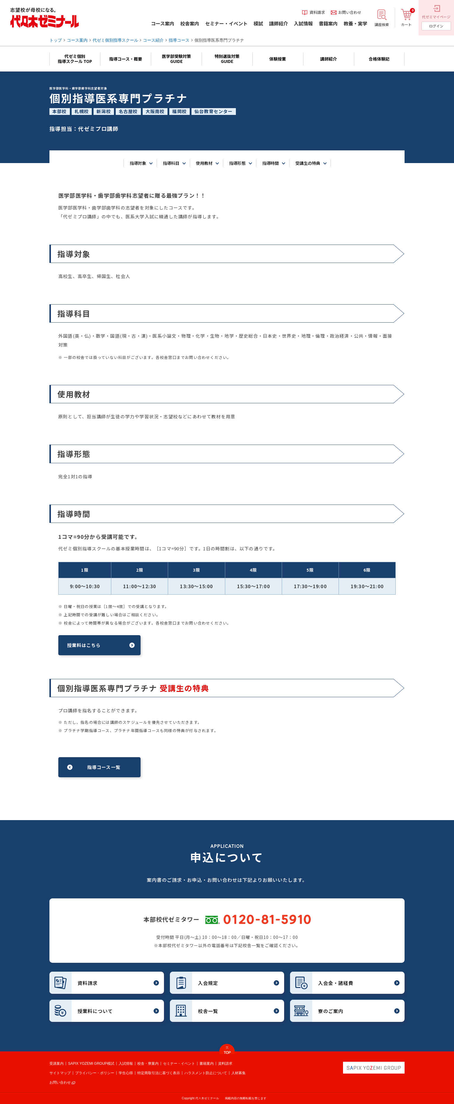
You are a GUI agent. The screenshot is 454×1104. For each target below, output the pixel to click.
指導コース (179, 40)
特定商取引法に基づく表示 (158, 1073)
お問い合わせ (60, 1082)
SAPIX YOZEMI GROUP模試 (91, 1063)
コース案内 (77, 40)
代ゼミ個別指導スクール (115, 40)
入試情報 (126, 1063)
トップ (55, 40)
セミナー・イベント (179, 1063)
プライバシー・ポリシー (94, 1073)
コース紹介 (153, 40)
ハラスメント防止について (205, 1073)
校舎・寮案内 (148, 1063)
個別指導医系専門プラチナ (219, 40)
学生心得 (126, 1073)
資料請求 (225, 1063)
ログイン (436, 25)
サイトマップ (60, 1073)
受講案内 (56, 1063)
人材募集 (238, 1073)
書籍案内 (206, 1063)
